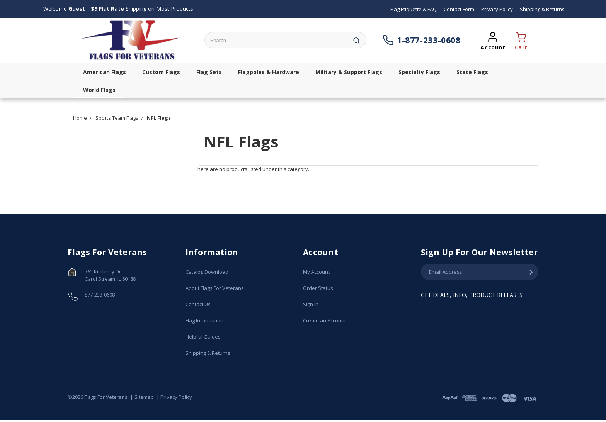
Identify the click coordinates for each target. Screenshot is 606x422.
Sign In (310, 304)
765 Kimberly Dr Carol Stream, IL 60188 (110, 275)
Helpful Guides (203, 336)
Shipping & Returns (208, 352)
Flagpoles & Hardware (268, 72)
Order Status (318, 288)
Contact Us (198, 304)
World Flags (99, 90)
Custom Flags (161, 72)
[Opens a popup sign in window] (492, 40)
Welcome (64, 8)
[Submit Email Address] (531, 272)
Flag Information (204, 320)
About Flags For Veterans (215, 288)
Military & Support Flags (348, 72)
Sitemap (144, 396)
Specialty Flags (419, 72)
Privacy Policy (176, 396)
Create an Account (324, 320)
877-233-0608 (100, 294)
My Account (316, 271)
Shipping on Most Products (142, 8)
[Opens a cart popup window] (519, 40)
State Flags (472, 72)
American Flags (104, 72)
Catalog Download (207, 271)
